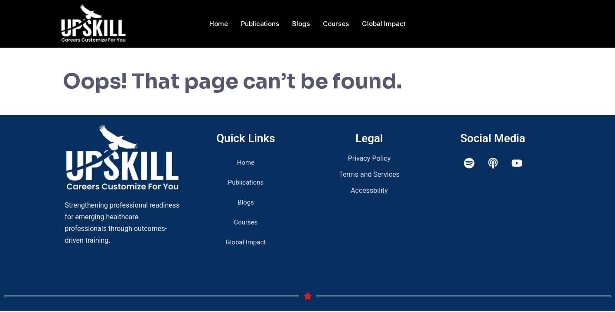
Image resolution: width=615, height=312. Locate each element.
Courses (336, 24)
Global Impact (384, 24)
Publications (260, 24)
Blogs (301, 24)
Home (218, 24)
